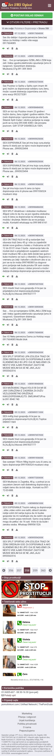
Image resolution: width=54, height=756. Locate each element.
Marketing (27, 713)
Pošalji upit (10, 695)
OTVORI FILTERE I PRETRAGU (27, 22)
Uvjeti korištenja (27, 720)
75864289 (8, 33)
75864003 (8, 537)
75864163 (8, 284)
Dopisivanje (30, 28)
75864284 (8, 56)
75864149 (8, 307)
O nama (27, 727)
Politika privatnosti (27, 723)
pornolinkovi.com (10, 704)
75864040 (8, 458)
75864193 (8, 184)
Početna (19, 28)
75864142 (8, 352)
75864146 (8, 332)
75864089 (8, 435)
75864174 (8, 207)
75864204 (8, 139)
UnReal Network (29, 704)
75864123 (8, 384)
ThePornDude (46, 704)
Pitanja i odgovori (27, 717)
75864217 (8, 107)
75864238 (8, 82)
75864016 (8, 503)
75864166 (8, 235)
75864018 (8, 478)
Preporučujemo (27, 730)
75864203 (8, 161)
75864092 (8, 412)
